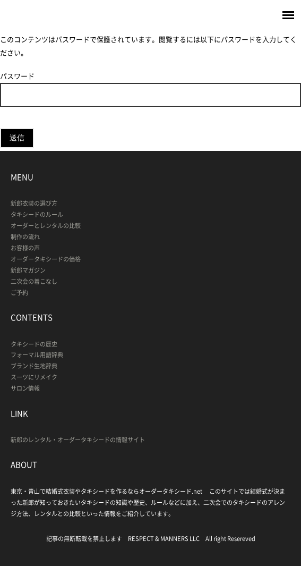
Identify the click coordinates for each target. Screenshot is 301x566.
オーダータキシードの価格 (46, 259)
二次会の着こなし (34, 281)
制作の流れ (25, 236)
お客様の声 (25, 247)
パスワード (150, 89)
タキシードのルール (37, 214)
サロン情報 (25, 388)
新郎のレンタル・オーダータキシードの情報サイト (78, 439)
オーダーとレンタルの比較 (46, 225)
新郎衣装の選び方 (34, 203)
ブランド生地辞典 (34, 365)
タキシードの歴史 (34, 344)
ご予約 (19, 292)
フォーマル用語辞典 (37, 354)
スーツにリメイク (34, 377)
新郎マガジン (28, 270)
